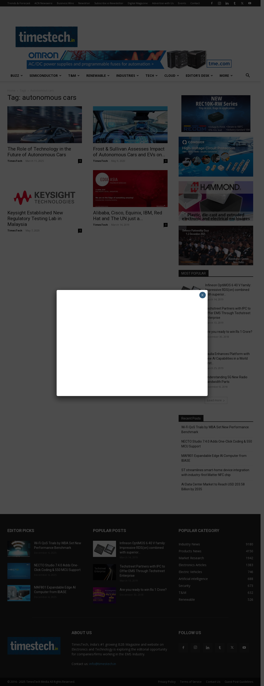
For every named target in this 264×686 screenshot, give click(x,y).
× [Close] (202, 295)
